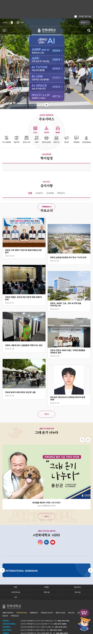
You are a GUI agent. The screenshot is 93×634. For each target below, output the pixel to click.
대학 (15, 587)
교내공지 (39, 193)
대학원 (46, 587)
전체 (30, 193)
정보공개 (5, 616)
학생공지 (61, 193)
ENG (20, 22)
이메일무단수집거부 (47, 613)
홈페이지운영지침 (7, 613)
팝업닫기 (84, 22)
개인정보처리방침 (21, 613)
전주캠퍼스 (5, 621)
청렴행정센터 (34, 613)
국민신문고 (71, 613)
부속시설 (77, 592)
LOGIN (4, 22)
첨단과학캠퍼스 (7, 630)
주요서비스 (77, 587)
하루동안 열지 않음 (85, 16)
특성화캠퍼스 (6, 627)
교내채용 (50, 193)
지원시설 (46, 592)
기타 (15, 597)
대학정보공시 (15, 616)
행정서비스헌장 (60, 613)
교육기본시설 (15, 592)
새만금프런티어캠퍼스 (9, 624)
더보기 (46, 207)
